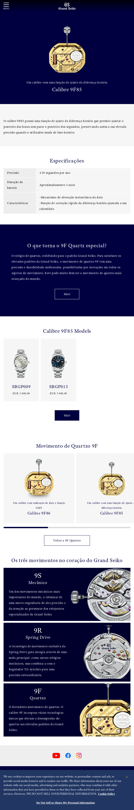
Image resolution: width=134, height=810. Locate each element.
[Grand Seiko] (67, 6)
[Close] (127, 779)
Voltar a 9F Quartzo (67, 540)
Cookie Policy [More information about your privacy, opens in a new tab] (106, 796)
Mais (67, 294)
